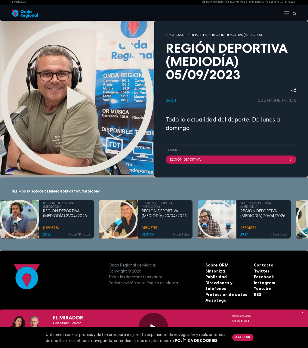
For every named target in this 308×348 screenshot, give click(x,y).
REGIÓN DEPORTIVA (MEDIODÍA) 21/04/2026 (65, 213)
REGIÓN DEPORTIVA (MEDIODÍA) (237, 34)
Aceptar (242, 337)
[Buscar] (293, 13)
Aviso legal (216, 299)
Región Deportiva (231, 159)
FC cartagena (274, 2)
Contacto (263, 264)
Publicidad (216, 276)
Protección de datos (226, 294)
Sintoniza (215, 270)
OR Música (241, 320)
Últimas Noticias (236, 2)
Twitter (261, 270)
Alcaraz (290, 2)
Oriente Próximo (212, 2)
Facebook (264, 276)
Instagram (264, 282)
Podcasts (177, 34)
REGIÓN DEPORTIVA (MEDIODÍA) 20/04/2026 (164, 213)
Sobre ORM (216, 264)
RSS (257, 294)
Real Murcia (256, 2)
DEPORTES (199, 34)
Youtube (262, 288)
